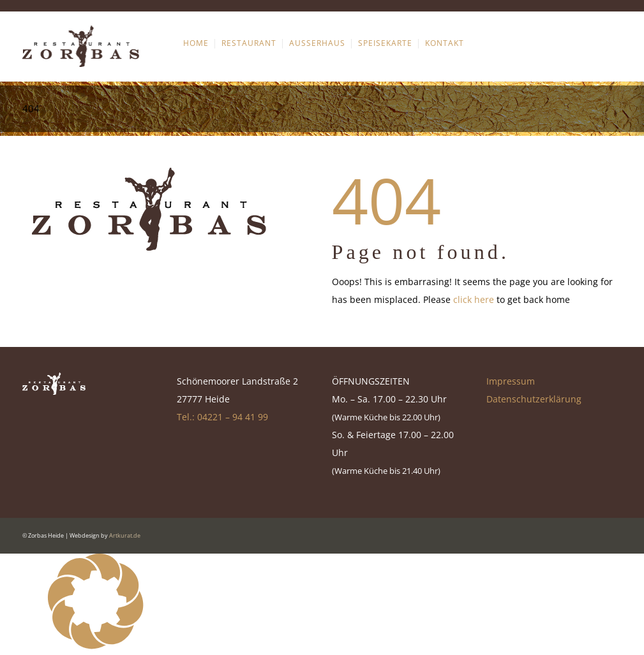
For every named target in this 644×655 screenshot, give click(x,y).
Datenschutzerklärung (533, 399)
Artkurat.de (124, 535)
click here (473, 299)
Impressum (510, 381)
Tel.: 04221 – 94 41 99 (222, 417)
